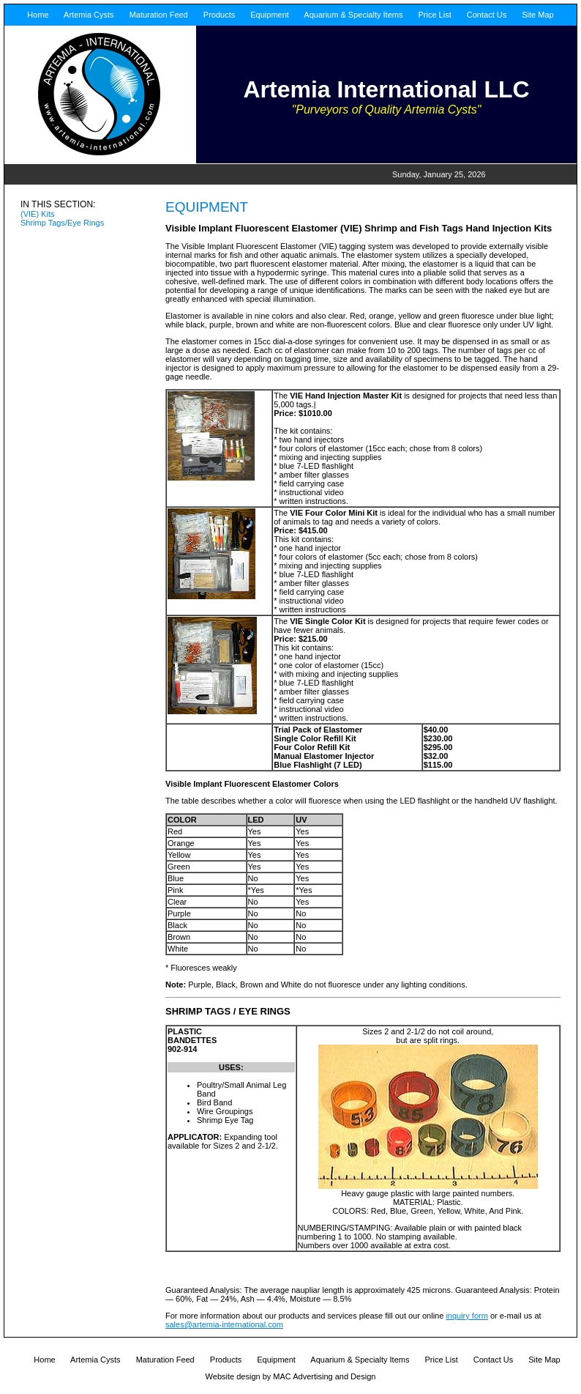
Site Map (536, 14)
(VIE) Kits (37, 214)
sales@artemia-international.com (224, 1324)
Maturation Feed (157, 14)
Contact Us (485, 14)
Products (218, 14)
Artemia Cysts (88, 14)
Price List (433, 14)
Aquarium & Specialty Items (352, 14)
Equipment (268, 14)
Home (37, 14)
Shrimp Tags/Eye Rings (62, 222)
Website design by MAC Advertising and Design (291, 1376)
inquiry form (466, 1315)
